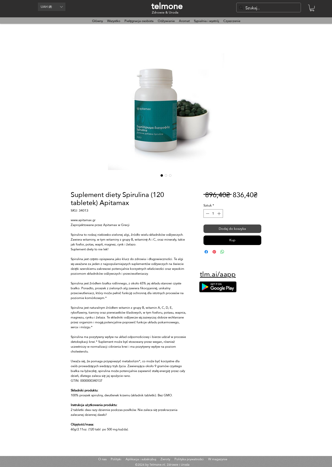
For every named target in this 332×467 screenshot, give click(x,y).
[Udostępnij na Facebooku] (206, 251)
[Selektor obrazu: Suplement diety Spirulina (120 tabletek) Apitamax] (162, 175)
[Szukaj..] (268, 8)
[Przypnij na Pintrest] (214, 251)
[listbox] (51, 7)
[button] (51, 7)
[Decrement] (207, 213)
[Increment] (219, 213)
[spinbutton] (213, 213)
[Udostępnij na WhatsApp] (222, 251)
